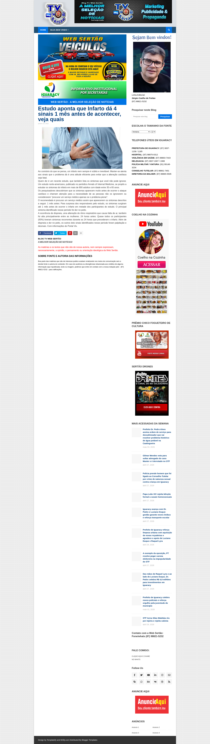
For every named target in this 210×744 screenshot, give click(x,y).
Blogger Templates (89, 740)
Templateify (51, 740)
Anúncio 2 (156, 727)
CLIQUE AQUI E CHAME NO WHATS (141, 657)
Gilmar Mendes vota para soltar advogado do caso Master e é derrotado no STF (156, 458)
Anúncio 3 (135, 733)
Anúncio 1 (135, 727)
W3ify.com (65, 740)
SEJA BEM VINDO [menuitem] (58, 30)
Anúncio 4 (156, 733)
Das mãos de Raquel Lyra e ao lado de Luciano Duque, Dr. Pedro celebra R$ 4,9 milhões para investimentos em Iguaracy (157, 579)
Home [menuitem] (43, 30)
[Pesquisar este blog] (145, 116)
